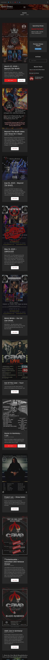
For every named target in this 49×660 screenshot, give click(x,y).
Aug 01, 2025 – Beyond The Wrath (13, 184)
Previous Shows (38, 48)
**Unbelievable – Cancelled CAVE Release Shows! (14, 562)
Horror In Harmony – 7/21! (12, 434)
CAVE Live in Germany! (13, 631)
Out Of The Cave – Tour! (14, 383)
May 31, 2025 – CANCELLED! (10, 250)
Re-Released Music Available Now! (39, 77)
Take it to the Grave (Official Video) (37, 70)
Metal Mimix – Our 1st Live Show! (13, 319)
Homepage (22, 14)
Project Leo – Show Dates (14, 497)
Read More (21, 80)
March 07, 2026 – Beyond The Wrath (12, 67)
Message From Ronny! (34, 73)
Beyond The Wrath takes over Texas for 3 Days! (14, 132)
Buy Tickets (10, 80)
